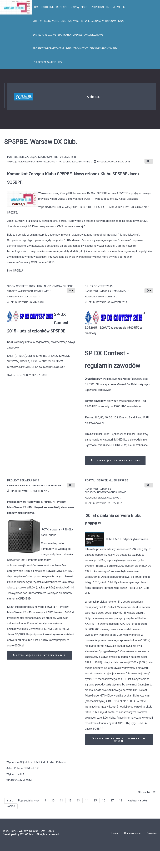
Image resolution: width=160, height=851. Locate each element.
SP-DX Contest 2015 (99, 286)
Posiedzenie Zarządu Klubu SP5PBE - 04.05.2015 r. (41, 156)
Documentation (132, 833)
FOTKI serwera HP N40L (57, 529)
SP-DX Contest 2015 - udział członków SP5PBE (40, 286)
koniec (11, 806)
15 (95, 800)
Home (114, 833)
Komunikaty (41, 291)
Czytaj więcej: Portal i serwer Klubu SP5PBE (119, 739)
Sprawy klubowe (44, 161)
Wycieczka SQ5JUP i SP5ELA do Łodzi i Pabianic (36, 762)
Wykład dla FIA (15, 774)
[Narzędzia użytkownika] (148, 161)
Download (152, 833)
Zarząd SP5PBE (81, 161)
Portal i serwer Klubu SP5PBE (106, 480)
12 (69, 800)
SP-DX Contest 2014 (19, 780)
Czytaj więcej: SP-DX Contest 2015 (115, 460)
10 (52, 800)
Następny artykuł (137, 800)
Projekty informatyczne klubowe (40, 485)
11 (61, 800)
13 (78, 800)
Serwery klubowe (108, 497)
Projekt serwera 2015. (23, 480)
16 (103, 800)
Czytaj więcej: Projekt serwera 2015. (39, 655)
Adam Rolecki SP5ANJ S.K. (22, 768)
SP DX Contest (28, 296)
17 (112, 800)
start (10, 800)
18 (120, 800)
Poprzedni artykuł (28, 800)
